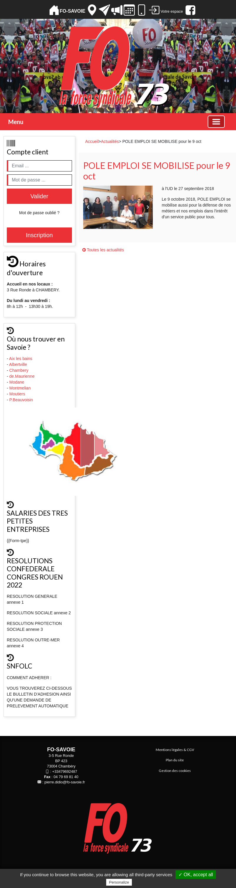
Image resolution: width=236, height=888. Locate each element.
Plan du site (175, 760)
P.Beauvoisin (21, 399)
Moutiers (18, 394)
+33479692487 (64, 772)
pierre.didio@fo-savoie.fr (65, 782)
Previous (88, 207)
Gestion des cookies (175, 770)
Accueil (92, 141)
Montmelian (20, 388)
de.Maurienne (22, 376)
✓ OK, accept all (195, 874)
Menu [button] (15, 121)
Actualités (110, 141)
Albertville (18, 364)
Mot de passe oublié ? (39, 212)
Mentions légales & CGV (175, 749)
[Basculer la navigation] (216, 121)
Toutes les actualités (103, 249)
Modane (16, 382)
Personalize (119, 882)
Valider (39, 196)
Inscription (39, 235)
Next (148, 207)
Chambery (19, 370)
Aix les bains (21, 358)
